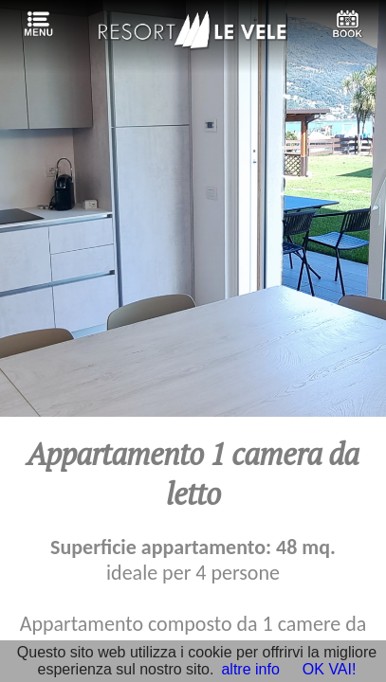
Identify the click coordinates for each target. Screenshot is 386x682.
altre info (250, 669)
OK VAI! (330, 669)
